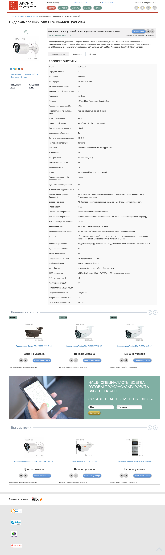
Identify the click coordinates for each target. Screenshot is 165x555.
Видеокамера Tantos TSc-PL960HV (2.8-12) (84, 346)
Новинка (12, 318)
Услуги (97, 8)
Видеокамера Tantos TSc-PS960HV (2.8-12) (34, 346)
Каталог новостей (59, 521)
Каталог (51, 8)
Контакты (75, 8)
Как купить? (16, 74)
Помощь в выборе (30, 74)
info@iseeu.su (133, 531)
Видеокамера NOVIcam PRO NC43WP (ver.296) (34, 461)
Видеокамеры (32, 16)
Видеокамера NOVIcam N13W (84, 461)
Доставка (63, 8)
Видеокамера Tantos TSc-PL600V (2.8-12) (134, 346)
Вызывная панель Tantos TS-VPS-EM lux (135, 461)
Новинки (93, 526)
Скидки (17, 531)
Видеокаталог (95, 521)
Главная (12, 16)
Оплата (87, 8)
